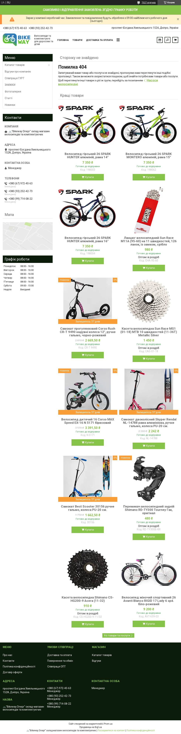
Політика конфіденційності (19, 666)
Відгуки (96, 660)
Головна (63, 40)
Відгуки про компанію (18, 71)
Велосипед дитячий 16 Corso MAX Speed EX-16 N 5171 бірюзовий (87, 421)
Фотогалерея (13, 91)
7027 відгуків (149, 2)
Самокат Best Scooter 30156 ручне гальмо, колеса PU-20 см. (87, 508)
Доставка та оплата (99, 40)
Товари (77, 40)
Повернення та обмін (60, 660)
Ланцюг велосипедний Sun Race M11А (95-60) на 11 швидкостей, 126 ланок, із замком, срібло (149, 241)
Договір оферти (12, 672)
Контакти (8, 660)
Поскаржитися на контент (111, 730)
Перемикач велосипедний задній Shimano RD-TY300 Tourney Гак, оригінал (148, 510)
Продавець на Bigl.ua (90, 727)
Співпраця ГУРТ (14, 78)
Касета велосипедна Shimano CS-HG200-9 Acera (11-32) (88, 599)
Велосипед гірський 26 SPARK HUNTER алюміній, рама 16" (88, 239)
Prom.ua (108, 724)
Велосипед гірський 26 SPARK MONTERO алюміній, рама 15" (149, 155)
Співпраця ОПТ (56, 666)
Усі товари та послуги (117, 635)
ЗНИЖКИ (10, 84)
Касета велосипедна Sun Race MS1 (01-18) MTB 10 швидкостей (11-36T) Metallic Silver (148, 332)
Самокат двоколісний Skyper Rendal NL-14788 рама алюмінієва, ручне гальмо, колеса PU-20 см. (148, 423)
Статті (8, 98)
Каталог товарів (15, 64)
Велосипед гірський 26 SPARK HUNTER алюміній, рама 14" (88, 155)
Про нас (7, 655)
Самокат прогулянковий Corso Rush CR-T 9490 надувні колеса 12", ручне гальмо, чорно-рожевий (88, 332)
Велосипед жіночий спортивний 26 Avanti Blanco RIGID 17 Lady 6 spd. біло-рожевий (149, 601)
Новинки (10, 104)
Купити (89, 177)
